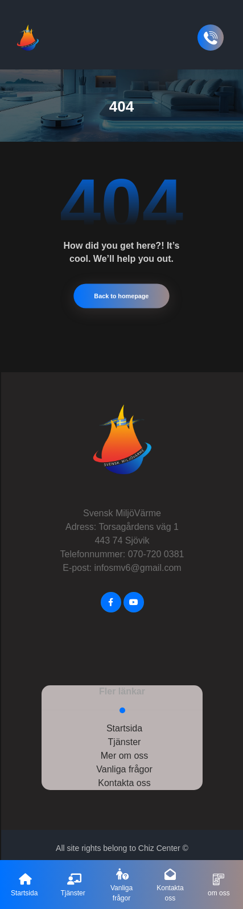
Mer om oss (125, 749)
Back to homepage (121, 290)
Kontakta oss (124, 777)
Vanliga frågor (124, 763)
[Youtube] (133, 596)
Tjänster (124, 736)
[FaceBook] (111, 596)
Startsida (124, 722)
